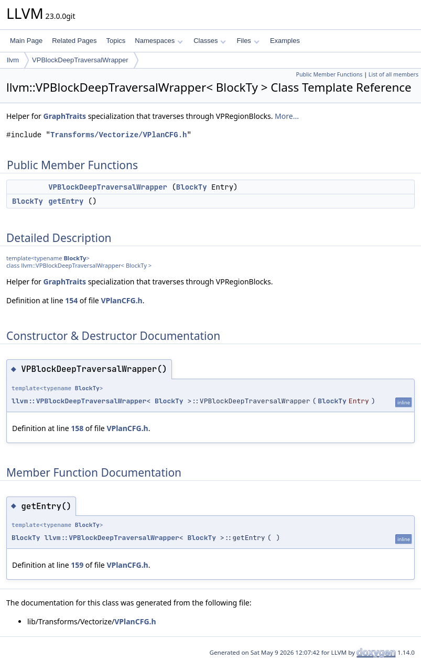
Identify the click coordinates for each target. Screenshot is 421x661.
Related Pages (74, 41)
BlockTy (191, 187)
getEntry (65, 201)
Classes (209, 41)
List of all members (393, 74)
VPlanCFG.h (121, 300)
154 (71, 300)
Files (247, 41)
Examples (285, 41)
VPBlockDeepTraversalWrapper (80, 60)
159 (77, 565)
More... (287, 116)
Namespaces (158, 41)
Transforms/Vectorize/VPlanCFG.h (118, 135)
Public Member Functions (329, 74)
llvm (13, 60)
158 (77, 428)
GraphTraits (65, 116)
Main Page (26, 41)
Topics (115, 41)
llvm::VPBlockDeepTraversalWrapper (79, 400)
